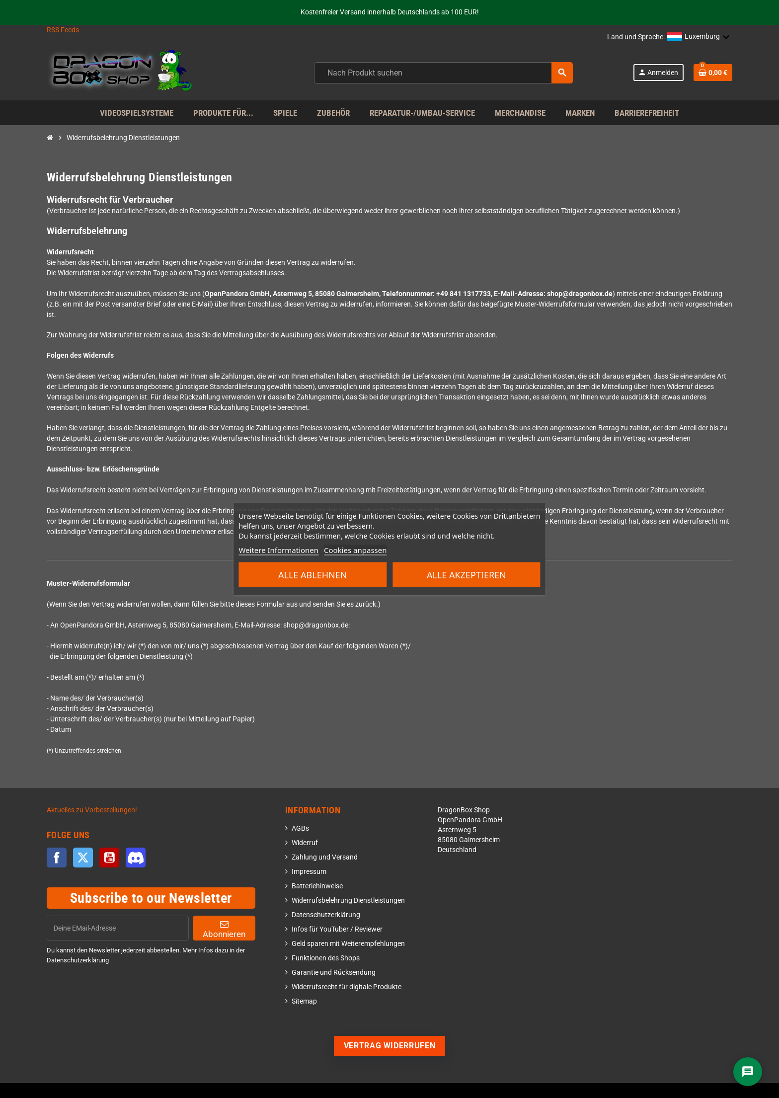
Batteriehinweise (317, 886)
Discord (136, 857)
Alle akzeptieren (466, 575)
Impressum (309, 871)
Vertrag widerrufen (390, 1045)
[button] (698, 37)
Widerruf (305, 843)
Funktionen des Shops (326, 958)
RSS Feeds (63, 30)
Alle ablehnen (312, 575)
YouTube (109, 857)
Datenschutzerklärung (326, 915)
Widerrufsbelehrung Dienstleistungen (348, 900)
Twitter (83, 857)
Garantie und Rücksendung (334, 972)
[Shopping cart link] (713, 72)
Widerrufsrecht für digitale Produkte (346, 987)
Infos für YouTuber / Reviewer (337, 929)
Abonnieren (224, 929)
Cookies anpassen (355, 550)
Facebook (57, 857)
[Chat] (747, 1071)
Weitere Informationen (278, 550)
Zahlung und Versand (325, 857)
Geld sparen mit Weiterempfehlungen (348, 944)
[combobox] (443, 72)
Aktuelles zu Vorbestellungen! (92, 810)
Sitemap (304, 1001)
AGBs (300, 828)
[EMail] (118, 928)
